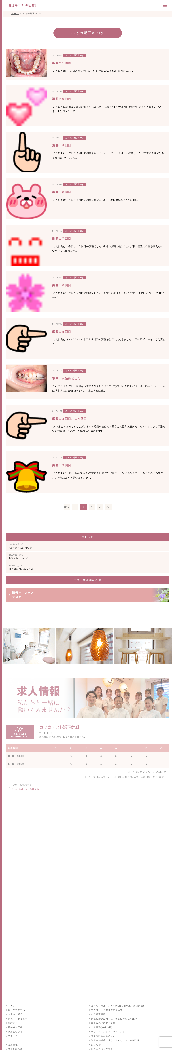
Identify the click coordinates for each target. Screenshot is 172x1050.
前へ (67, 507)
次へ (108, 507)
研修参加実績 (15, 1027)
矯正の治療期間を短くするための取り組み (114, 1018)
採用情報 (13, 1044)
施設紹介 (13, 1023)
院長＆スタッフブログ (23, 594)
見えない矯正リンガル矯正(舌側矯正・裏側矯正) (117, 1005)
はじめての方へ (16, 1010)
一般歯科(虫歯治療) (101, 1027)
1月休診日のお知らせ (20, 546)
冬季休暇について (18, 557)
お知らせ (96, 1044)
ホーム (11, 1005)
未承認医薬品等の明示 (103, 1036)
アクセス (13, 1036)
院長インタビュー (17, 1018)
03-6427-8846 (25, 787)
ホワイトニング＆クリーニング (108, 1031)
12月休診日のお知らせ (21, 567)
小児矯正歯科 (98, 1014)
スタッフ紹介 (15, 1014)
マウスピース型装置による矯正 (108, 1010)
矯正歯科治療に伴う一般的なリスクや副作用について (120, 1040)
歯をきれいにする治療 (103, 1023)
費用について (15, 1031)
